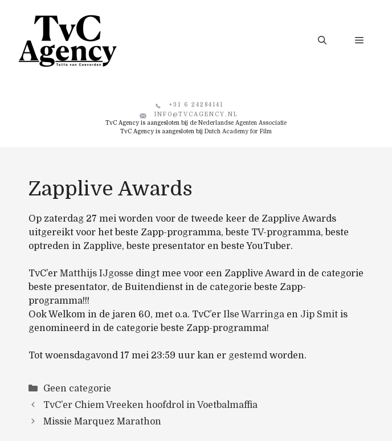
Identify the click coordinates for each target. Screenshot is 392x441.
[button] (322, 40)
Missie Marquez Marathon (102, 421)
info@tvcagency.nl (196, 114)
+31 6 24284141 (196, 104)
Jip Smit (319, 314)
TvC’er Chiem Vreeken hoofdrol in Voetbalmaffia (150, 405)
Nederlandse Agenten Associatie (242, 123)
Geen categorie (77, 388)
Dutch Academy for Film (238, 131)
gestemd (247, 355)
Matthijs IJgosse (96, 273)
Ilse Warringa (253, 314)
